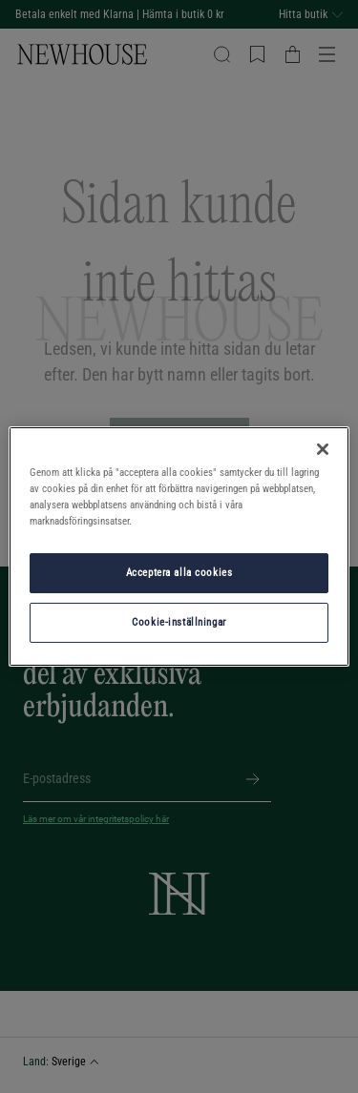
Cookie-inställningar (178, 622)
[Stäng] (323, 449)
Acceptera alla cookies (179, 572)
